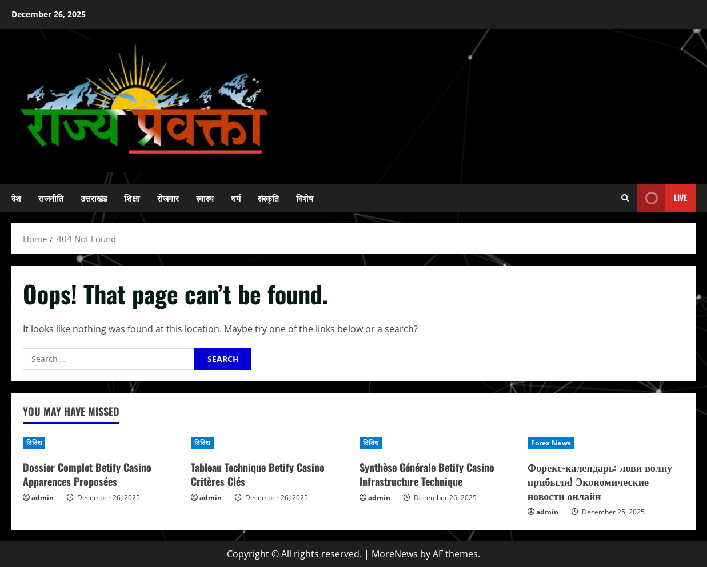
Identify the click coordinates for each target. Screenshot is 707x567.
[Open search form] (625, 198)
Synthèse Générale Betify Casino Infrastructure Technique (427, 474)
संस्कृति (268, 198)
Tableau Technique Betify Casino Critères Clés (258, 474)
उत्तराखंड (94, 198)
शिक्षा (132, 198)
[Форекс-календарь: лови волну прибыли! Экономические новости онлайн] (606, 443)
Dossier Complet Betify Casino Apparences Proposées (87, 474)
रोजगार (168, 198)
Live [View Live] (662, 198)
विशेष (304, 198)
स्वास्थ (205, 198)
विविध (34, 443)
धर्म (236, 198)
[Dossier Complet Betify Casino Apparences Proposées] (101, 443)
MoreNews (395, 554)
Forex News (551, 443)
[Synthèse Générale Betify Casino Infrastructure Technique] (438, 443)
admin (42, 497)
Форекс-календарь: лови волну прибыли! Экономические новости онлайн (600, 481)
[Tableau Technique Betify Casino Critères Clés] (269, 443)
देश (16, 198)
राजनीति (50, 198)
